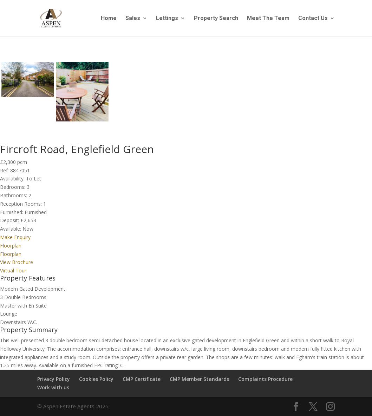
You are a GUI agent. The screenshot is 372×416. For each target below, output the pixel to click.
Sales (132, 18)
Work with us (53, 387)
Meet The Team (268, 18)
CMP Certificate (142, 379)
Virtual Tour (13, 270)
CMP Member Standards (199, 379)
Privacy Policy (53, 379)
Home (109, 18)
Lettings (167, 18)
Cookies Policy (96, 379)
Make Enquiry (15, 237)
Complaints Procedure (265, 379)
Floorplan (10, 245)
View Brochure (16, 262)
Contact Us (313, 18)
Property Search (216, 18)
